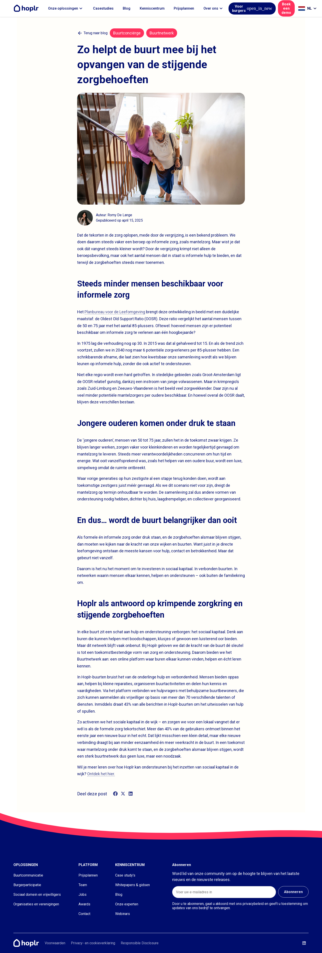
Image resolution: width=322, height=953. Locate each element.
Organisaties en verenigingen (36, 904)
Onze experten (126, 904)
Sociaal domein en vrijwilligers (37, 894)
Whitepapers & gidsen (132, 885)
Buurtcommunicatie (28, 875)
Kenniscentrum (152, 8)
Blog (126, 8)
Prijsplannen (184, 8)
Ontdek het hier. (101, 773)
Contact (84, 914)
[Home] (27, 8)
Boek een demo (286, 8)
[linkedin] (130, 794)
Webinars (122, 914)
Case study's (125, 875)
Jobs (82, 894)
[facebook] (115, 794)
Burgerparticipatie (27, 885)
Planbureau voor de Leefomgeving (115, 311)
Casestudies (103, 8)
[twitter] (123, 794)
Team (82, 885)
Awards (84, 904)
